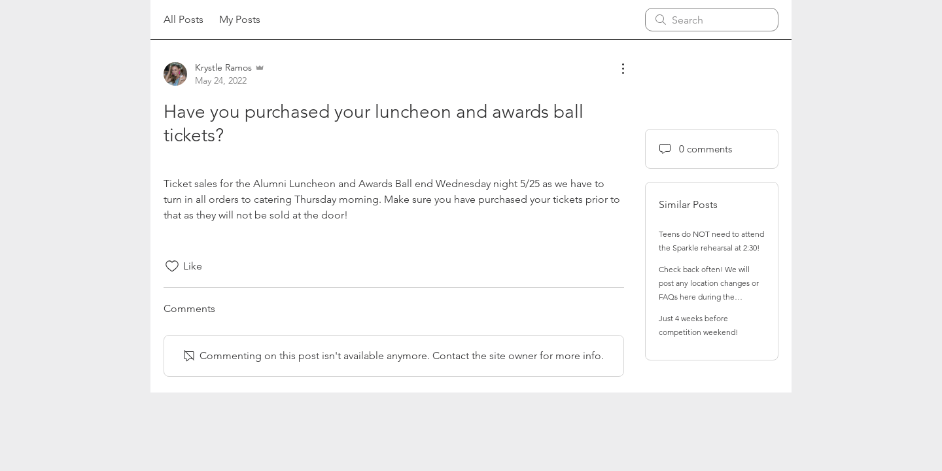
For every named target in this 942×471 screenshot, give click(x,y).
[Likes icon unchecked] (172, 266)
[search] (711, 19)
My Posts (239, 19)
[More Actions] (616, 69)
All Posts (183, 19)
